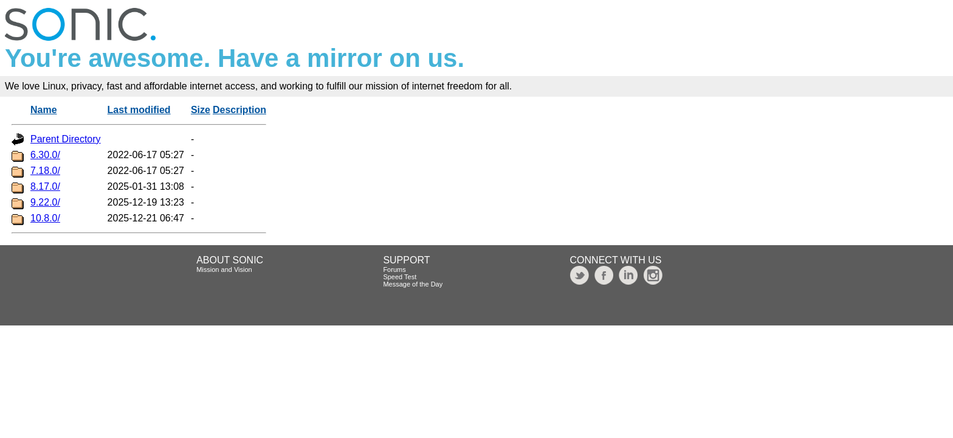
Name (43, 110)
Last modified (139, 110)
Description (239, 110)
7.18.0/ (45, 170)
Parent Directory (65, 139)
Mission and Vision (224, 269)
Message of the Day (412, 284)
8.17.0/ (45, 186)
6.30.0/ (45, 155)
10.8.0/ (45, 218)
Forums (394, 269)
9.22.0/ (45, 202)
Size (200, 110)
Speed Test (399, 276)
